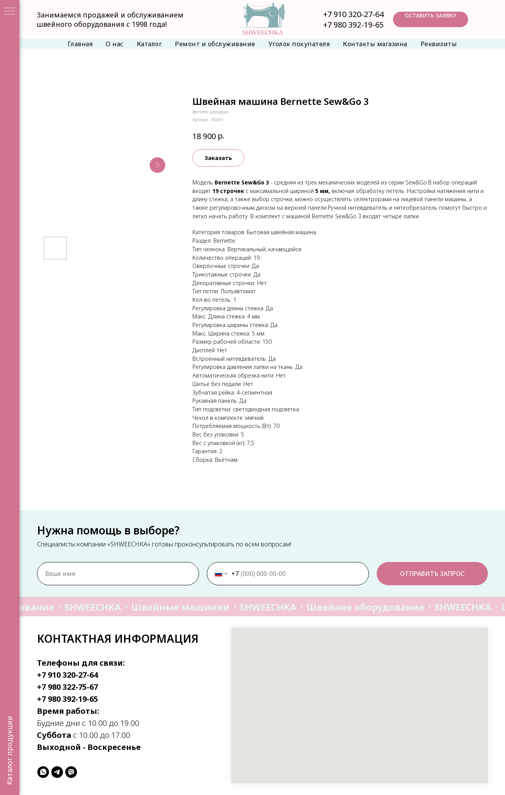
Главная (80, 44)
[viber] (71, 772)
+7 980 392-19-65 (353, 24)
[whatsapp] (43, 772)
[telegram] (57, 772)
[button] (430, 19)
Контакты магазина (375, 44)
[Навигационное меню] (9, 12)
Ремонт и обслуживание (215, 44)
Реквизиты (439, 44)
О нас (115, 44)
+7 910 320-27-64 (353, 14)
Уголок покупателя (299, 44)
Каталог (149, 44)
